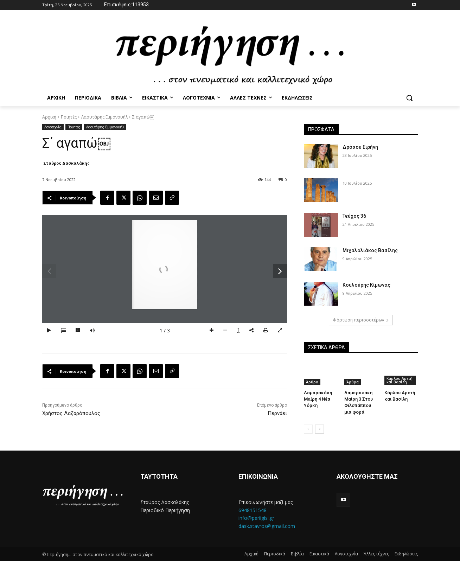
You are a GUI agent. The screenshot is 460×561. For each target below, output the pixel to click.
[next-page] (319, 429)
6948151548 (252, 509)
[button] (409, 97)
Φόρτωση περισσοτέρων (361, 320)
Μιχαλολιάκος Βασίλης (370, 250)
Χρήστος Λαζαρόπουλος (71, 413)
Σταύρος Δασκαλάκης (66, 163)
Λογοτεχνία (53, 127)
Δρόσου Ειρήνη (360, 147)
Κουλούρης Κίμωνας (366, 285)
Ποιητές (69, 117)
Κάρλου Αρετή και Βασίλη (399, 380)
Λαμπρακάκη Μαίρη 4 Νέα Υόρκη (318, 399)
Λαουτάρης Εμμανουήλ (104, 117)
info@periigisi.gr (256, 518)
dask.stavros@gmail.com (266, 525)
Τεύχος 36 (354, 216)
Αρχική (49, 117)
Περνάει (277, 413)
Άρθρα (312, 382)
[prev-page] (308, 429)
